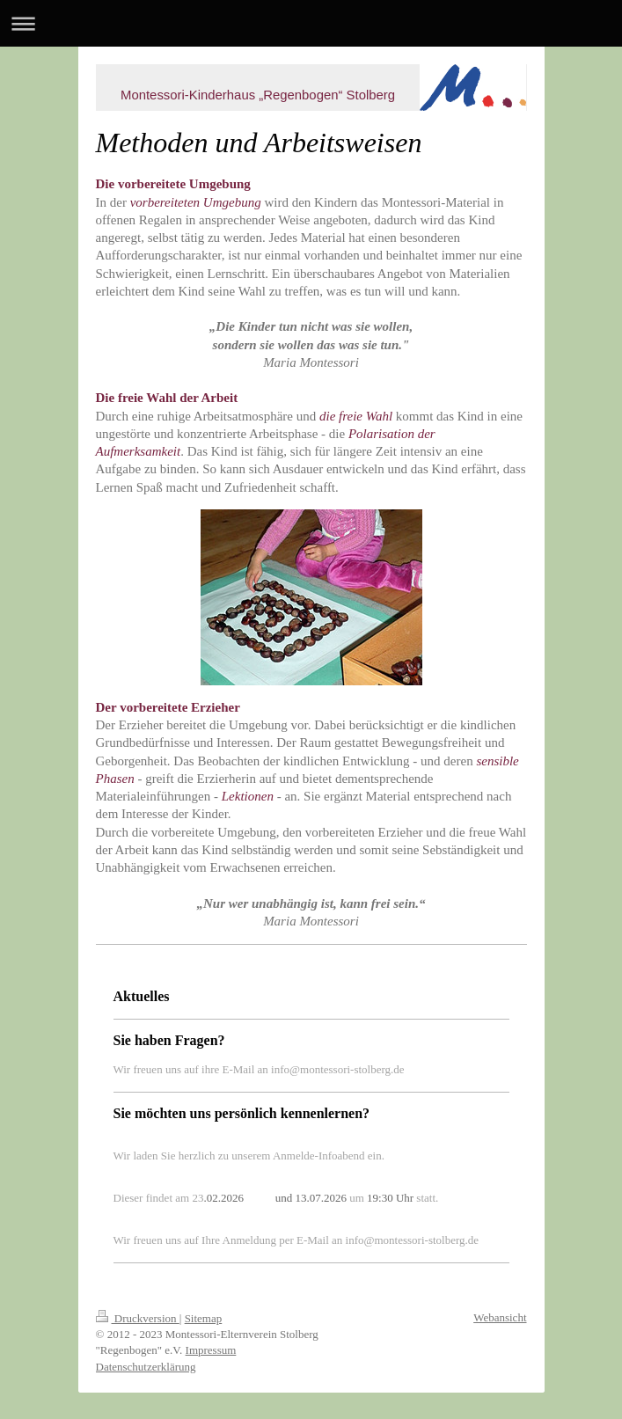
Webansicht (499, 1317)
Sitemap (204, 1318)
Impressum (211, 1350)
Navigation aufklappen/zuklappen (311, 23)
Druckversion (137, 1318)
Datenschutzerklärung (146, 1366)
